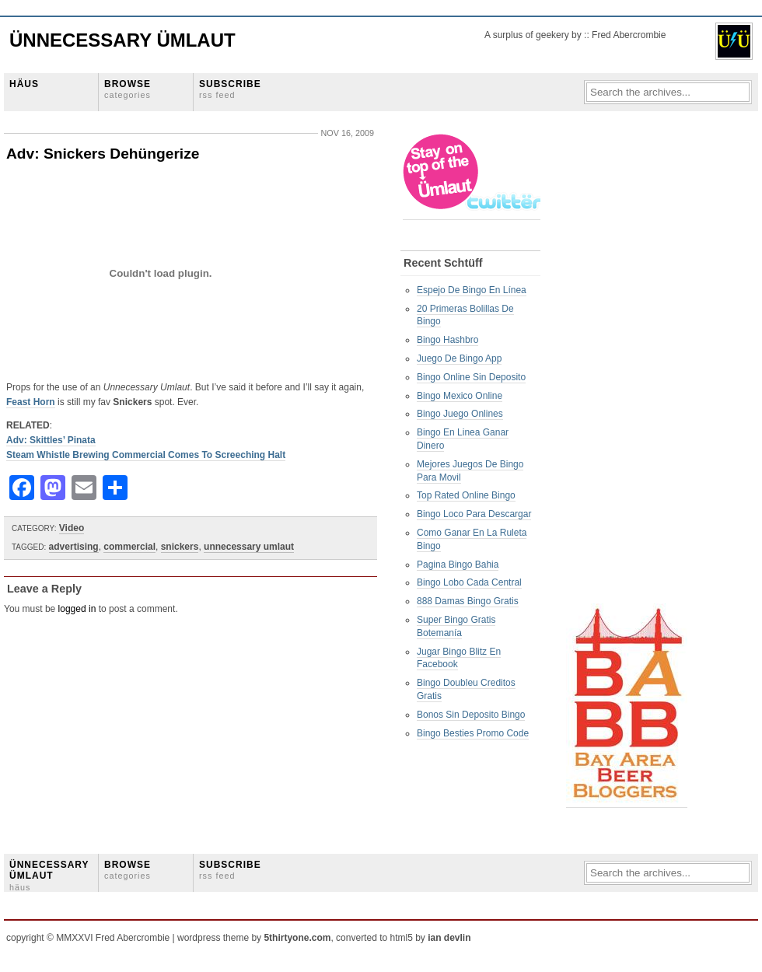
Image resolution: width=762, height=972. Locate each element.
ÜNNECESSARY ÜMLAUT (49, 875)
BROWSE (127, 89)
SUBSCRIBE (230, 89)
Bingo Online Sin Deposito (471, 377)
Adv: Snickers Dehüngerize (102, 153)
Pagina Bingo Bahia (457, 564)
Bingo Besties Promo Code (473, 733)
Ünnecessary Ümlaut (122, 40)
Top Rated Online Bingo (466, 495)
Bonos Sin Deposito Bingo (471, 714)
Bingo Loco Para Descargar (474, 514)
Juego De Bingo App (459, 358)
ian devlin (449, 937)
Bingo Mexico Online (459, 395)
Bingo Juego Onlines (460, 413)
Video (71, 528)
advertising (74, 546)
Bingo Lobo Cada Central (469, 582)
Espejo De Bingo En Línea (471, 290)
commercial (129, 546)
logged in (77, 608)
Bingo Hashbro (447, 339)
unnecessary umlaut (249, 546)
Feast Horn (30, 402)
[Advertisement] (628, 366)
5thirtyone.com (297, 937)
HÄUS (24, 84)
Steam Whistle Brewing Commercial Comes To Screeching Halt (145, 454)
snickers (180, 546)
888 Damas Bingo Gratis (468, 601)
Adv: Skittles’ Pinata (51, 440)
